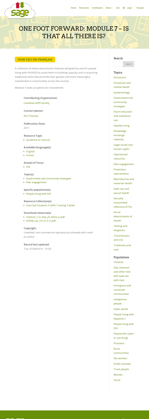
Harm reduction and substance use (123, 116)
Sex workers (120, 358)
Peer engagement (36, 182)
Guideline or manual (38, 139)
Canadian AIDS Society (36, 103)
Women (118, 374)
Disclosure (120, 77)
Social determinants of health (123, 216)
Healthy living (122, 125)
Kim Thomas (31, 115)
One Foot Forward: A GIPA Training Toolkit (50, 205)
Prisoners (119, 343)
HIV (28, 166)
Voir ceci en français (35, 59)
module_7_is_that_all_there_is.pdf (45, 217)
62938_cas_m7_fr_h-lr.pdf (41, 220)
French (30, 155)
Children (118, 262)
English (30, 151)
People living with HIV (38, 193)
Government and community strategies (48, 178)
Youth (117, 380)
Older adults (121, 309)
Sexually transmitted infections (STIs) (123, 202)
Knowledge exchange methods (120, 135)
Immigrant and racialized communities (122, 290)
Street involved (122, 363)
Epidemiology (122, 92)
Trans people (121, 369)
